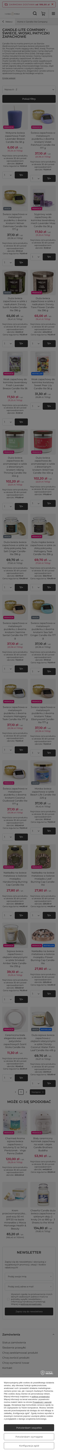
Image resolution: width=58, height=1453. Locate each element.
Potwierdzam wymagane (29, 1436)
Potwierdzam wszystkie (29, 1427)
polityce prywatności (40, 1396)
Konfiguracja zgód (29, 1445)
